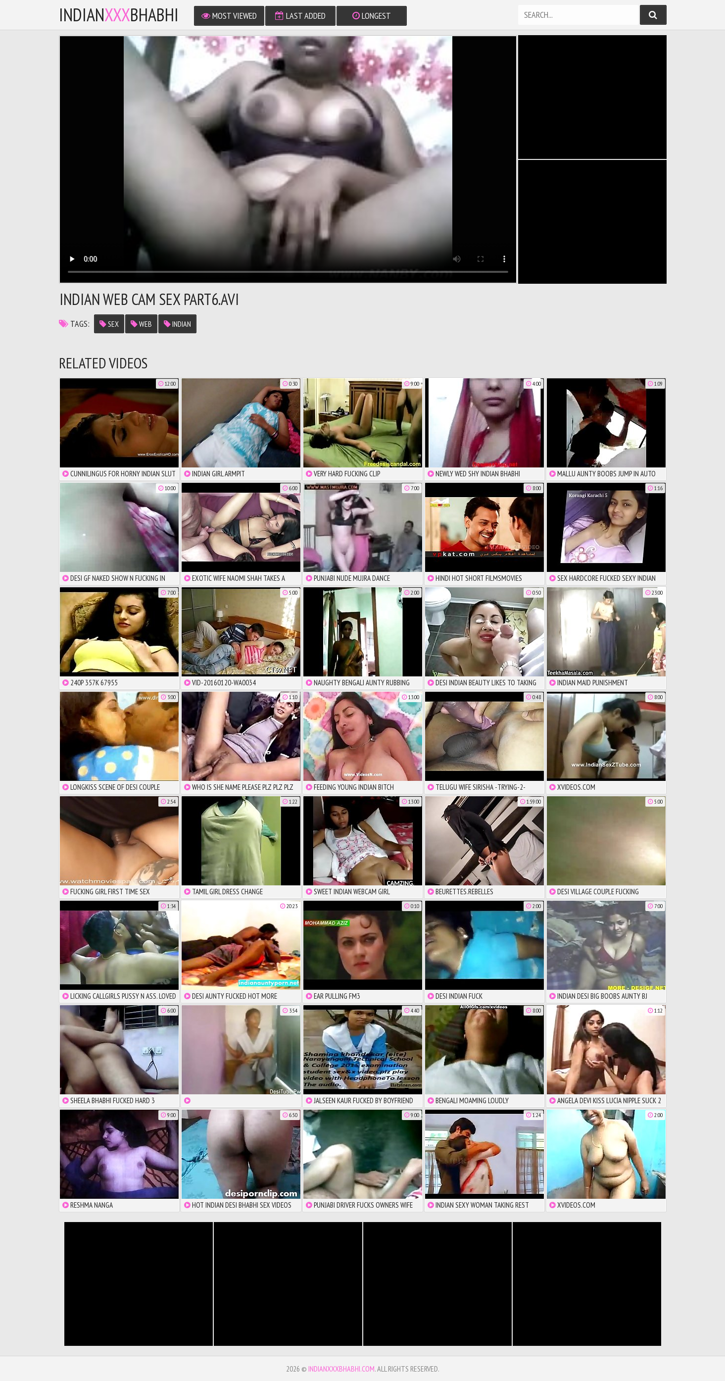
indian (177, 324)
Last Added (300, 15)
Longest (371, 15)
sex (109, 324)
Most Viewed (229, 15)
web (141, 324)
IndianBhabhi (119, 15)
